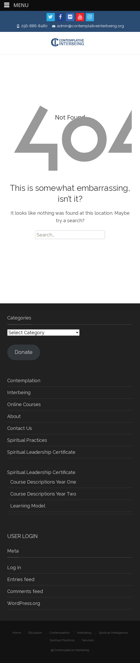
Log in (14, 567)
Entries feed (20, 579)
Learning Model (27, 505)
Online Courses (24, 404)
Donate (24, 352)
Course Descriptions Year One (43, 482)
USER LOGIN (22, 536)
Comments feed (25, 591)
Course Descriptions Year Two (43, 494)
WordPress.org (23, 603)
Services (88, 640)
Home (16, 632)
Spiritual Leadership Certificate (41, 452)
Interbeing (18, 392)
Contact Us (19, 428)
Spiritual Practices (27, 440)
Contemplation (23, 380)
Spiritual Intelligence (113, 632)
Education (35, 632)
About (14, 416)
